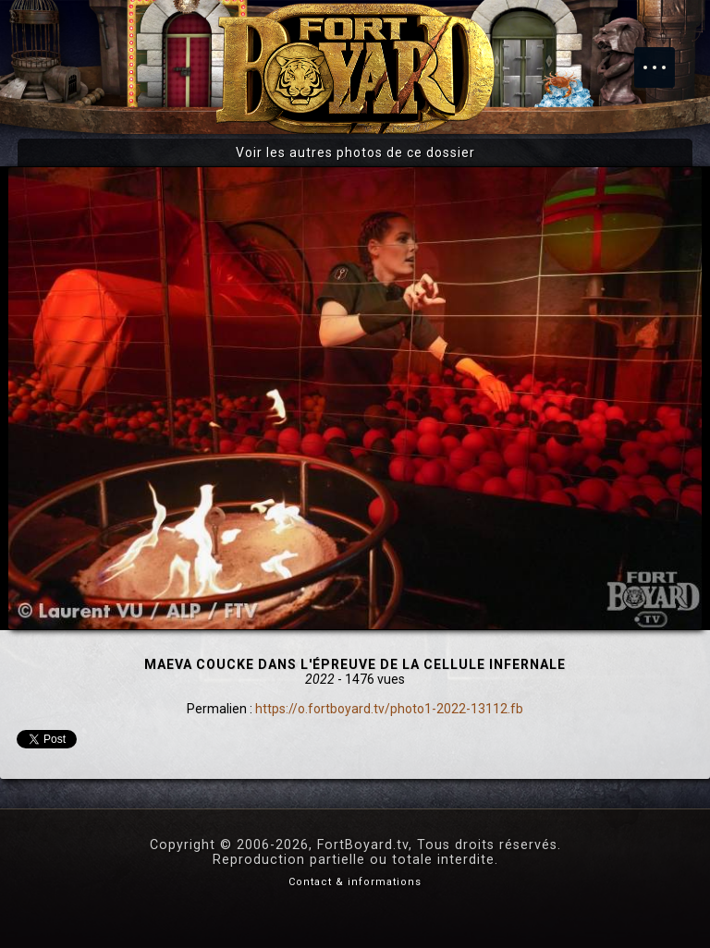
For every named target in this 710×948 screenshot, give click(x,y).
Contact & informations (355, 882)
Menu (664, 58)
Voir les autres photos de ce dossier (355, 152)
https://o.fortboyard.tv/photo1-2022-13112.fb (389, 708)
